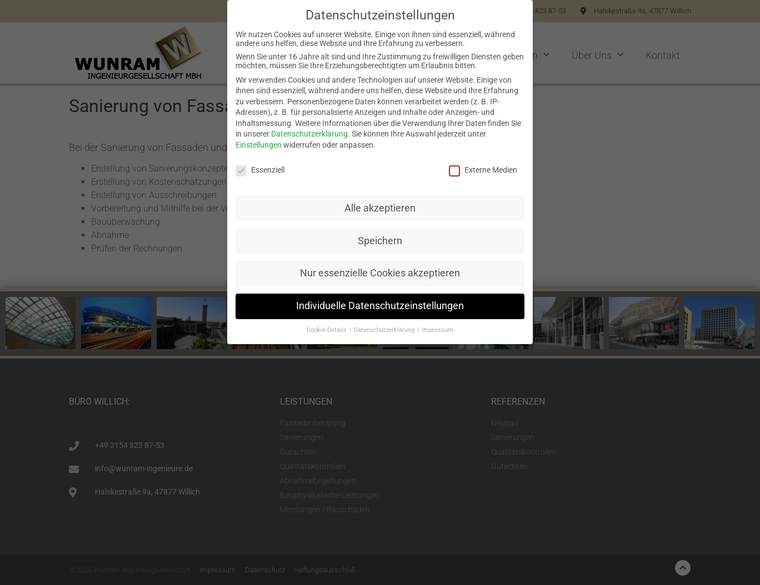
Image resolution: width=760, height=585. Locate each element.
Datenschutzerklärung (309, 133)
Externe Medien (483, 169)
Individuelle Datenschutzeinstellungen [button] (380, 305)
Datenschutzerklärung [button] (385, 330)
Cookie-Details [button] (327, 330)
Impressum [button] (437, 330)
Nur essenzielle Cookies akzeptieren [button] (380, 273)
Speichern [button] (380, 240)
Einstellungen (259, 144)
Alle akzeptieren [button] (380, 208)
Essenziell (260, 169)
